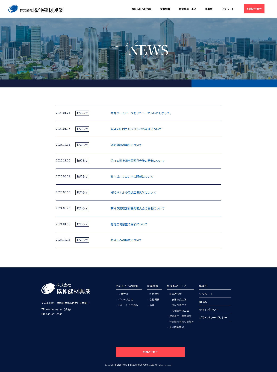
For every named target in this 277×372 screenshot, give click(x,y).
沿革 (151, 305)
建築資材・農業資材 (180, 316)
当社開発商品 (176, 327)
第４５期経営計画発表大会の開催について (137, 208)
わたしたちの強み (128, 305)
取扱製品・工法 (187, 9)
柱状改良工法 (179, 305)
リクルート (228, 9)
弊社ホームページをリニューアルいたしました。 (142, 113)
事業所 (209, 9)
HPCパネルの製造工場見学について (133, 192)
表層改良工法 (179, 299)
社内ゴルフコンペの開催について (132, 176)
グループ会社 (125, 299)
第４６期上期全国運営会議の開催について (137, 160)
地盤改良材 (175, 294)
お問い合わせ (254, 9)
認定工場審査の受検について (129, 224)
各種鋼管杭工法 (180, 310)
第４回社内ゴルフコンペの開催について (136, 129)
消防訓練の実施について (126, 145)
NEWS (203, 302)
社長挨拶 (154, 294)
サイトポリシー (209, 310)
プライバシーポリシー (213, 317)
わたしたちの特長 (141, 9)
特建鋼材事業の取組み (181, 321)
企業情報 (165, 9)
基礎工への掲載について (126, 240)
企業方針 (123, 294)
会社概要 (154, 299)
